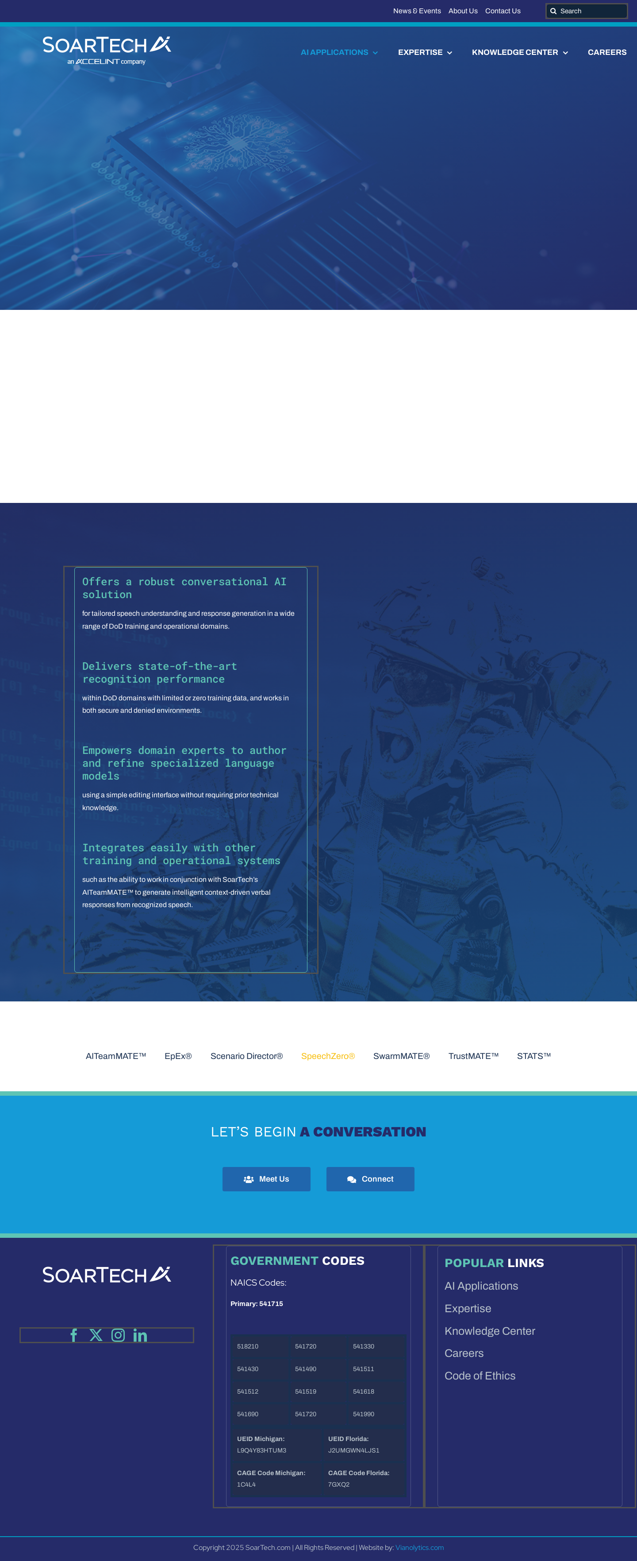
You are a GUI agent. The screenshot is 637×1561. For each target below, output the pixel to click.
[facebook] (74, 1335)
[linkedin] (140, 1335)
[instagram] (118, 1335)
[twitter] (96, 1335)
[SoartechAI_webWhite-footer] (107, 1254)
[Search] (587, 11)
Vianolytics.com (419, 1547)
